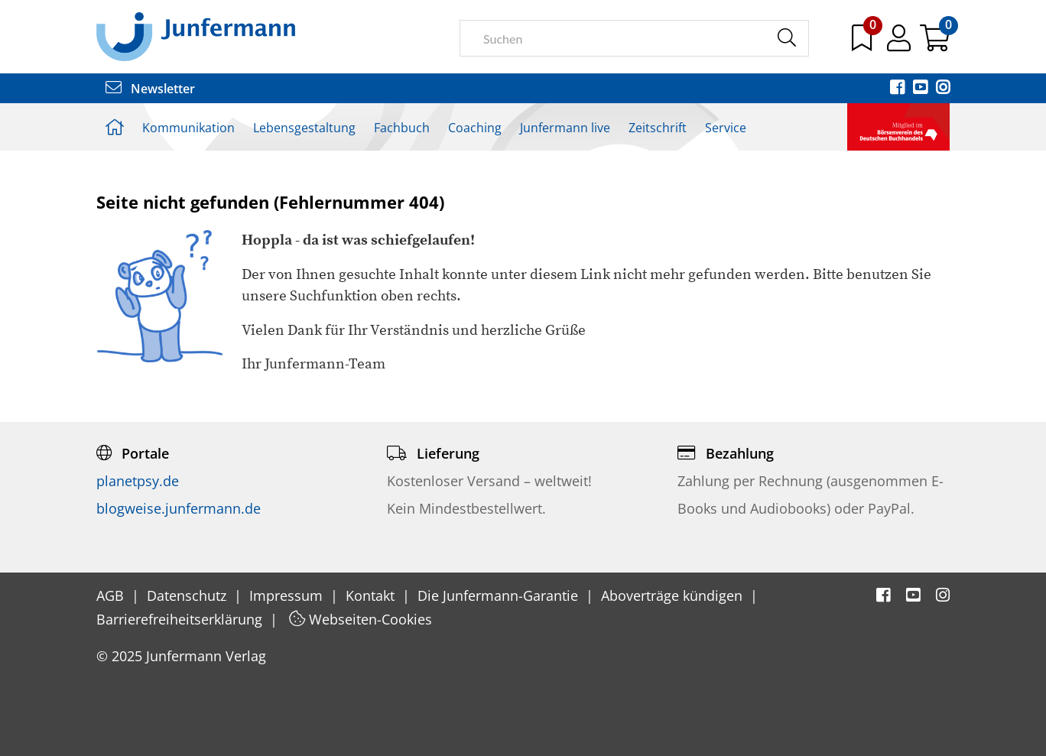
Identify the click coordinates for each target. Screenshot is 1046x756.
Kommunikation (188, 127)
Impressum (287, 595)
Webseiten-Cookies (360, 619)
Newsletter (150, 88)
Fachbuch (402, 127)
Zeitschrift (658, 127)
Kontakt (372, 595)
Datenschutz (188, 595)
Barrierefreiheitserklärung (181, 619)
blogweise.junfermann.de (178, 508)
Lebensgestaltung (304, 127)
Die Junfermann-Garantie (499, 595)
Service (725, 127)
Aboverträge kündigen (673, 595)
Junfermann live (565, 127)
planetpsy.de (137, 481)
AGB (112, 595)
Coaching (475, 127)
